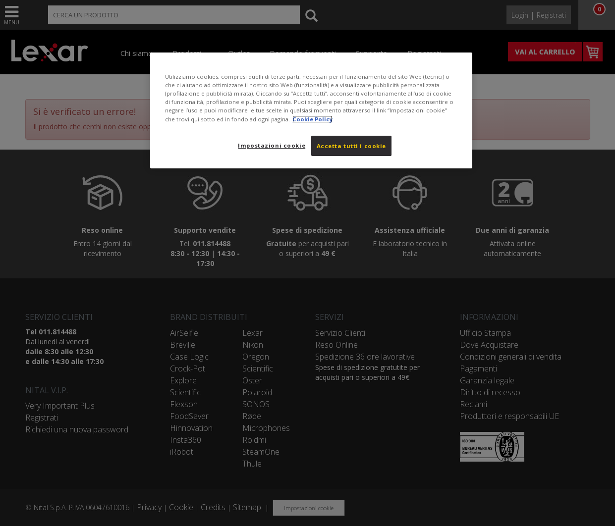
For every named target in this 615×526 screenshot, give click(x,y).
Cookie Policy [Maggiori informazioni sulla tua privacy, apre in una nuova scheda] (312, 119)
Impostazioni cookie (271, 145)
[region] (311, 110)
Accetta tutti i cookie (352, 146)
